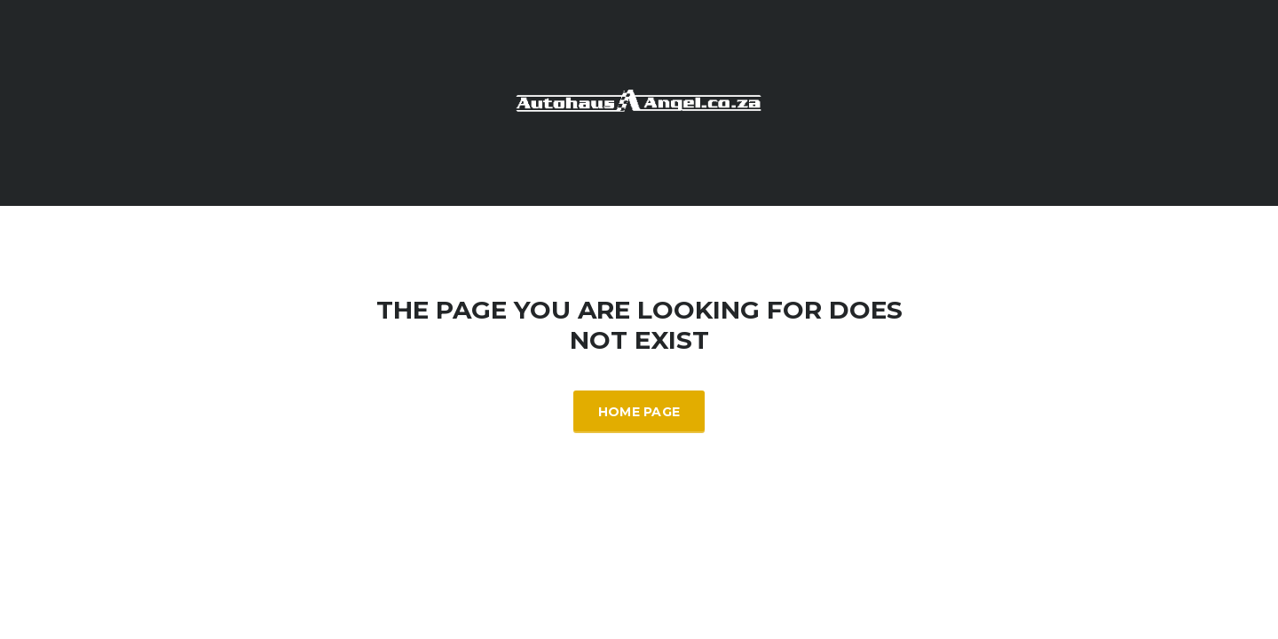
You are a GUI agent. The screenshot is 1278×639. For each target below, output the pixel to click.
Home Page (639, 412)
